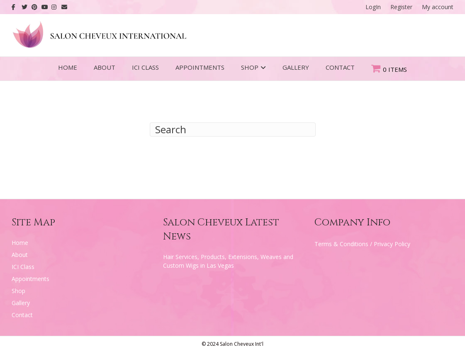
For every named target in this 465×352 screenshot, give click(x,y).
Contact (340, 67)
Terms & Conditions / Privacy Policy (362, 244)
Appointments (199, 67)
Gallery (295, 67)
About (104, 67)
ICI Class (145, 67)
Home (67, 67)
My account (437, 7)
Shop (249, 67)
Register (401, 7)
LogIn (373, 7)
